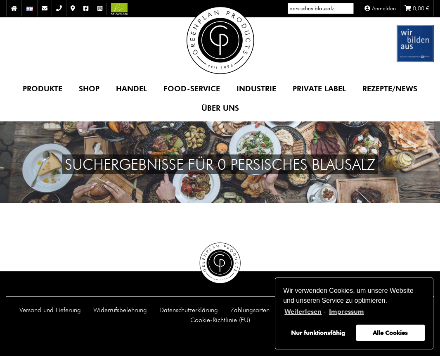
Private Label (319, 88)
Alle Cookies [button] (390, 333)
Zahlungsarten (250, 310)
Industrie (256, 88)
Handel (131, 88)
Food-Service (191, 88)
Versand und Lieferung (50, 310)
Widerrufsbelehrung (120, 310)
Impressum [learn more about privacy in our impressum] (346, 311)
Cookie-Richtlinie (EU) (220, 320)
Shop (89, 88)
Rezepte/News (389, 88)
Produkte (42, 88)
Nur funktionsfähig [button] (318, 333)
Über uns (220, 107)
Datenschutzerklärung (188, 310)
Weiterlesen (303, 311)
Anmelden (380, 8)
